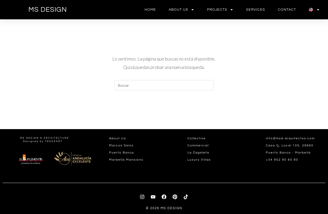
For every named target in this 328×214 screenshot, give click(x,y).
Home (150, 9)
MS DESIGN (47, 9)
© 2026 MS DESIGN (164, 208)
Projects (220, 9)
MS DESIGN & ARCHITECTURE (44, 138)
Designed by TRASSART (43, 141)
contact (287, 9)
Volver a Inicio (164, 111)
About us (181, 9)
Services (255, 9)
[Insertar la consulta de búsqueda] (164, 85)
